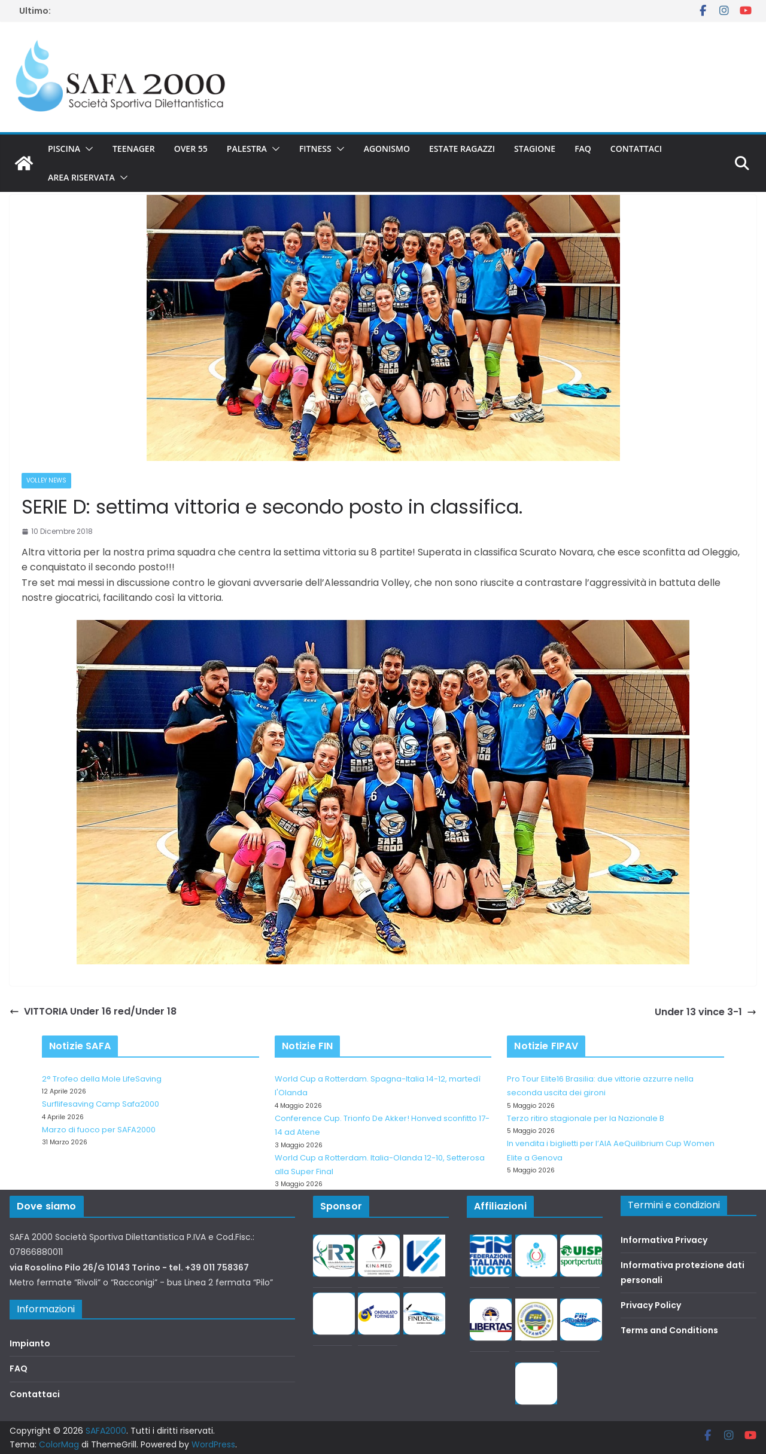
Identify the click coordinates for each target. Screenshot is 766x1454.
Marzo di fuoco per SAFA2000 (99, 1129)
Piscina (64, 148)
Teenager (134, 148)
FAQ (582, 148)
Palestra (247, 148)
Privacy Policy (651, 1305)
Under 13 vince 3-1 (705, 1012)
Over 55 (191, 148)
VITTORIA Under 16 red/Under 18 (93, 1011)
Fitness (315, 148)
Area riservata (81, 177)
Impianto (30, 1343)
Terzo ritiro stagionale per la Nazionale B (585, 1118)
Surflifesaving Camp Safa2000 (100, 1104)
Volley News (46, 480)
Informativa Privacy (664, 1240)
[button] (86, 148)
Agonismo (387, 148)
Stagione (534, 148)
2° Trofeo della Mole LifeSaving (102, 1079)
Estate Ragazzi (462, 148)
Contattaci (636, 148)
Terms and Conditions (669, 1330)
